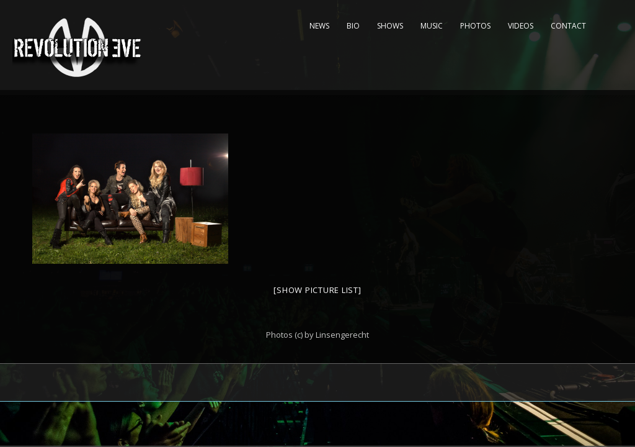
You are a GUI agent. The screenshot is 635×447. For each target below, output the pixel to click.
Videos (520, 25)
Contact (568, 25)
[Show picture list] (317, 290)
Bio (353, 25)
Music (431, 25)
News (319, 25)
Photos (475, 25)
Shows (390, 25)
